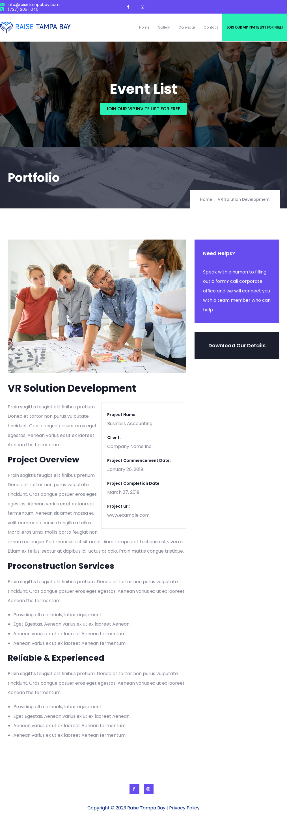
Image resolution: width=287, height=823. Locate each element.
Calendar (186, 27)
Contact (211, 27)
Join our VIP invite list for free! (254, 27)
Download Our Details (237, 345)
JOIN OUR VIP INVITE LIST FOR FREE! (143, 108)
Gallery (164, 27)
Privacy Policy (184, 808)
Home (144, 27)
